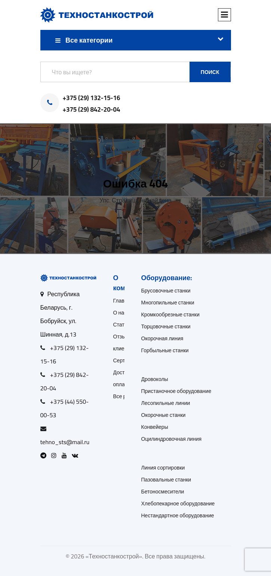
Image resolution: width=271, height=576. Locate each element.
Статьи (121, 324)
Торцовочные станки (166, 326)
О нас (120, 313)
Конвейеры (154, 427)
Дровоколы (154, 379)
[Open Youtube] (66, 455)
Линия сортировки (163, 468)
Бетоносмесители (162, 491)
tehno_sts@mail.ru (65, 442)
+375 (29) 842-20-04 (91, 110)
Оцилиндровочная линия (171, 439)
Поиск (210, 72)
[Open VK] (77, 455)
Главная (123, 301)
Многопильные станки (167, 302)
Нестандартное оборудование (177, 515)
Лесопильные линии (165, 403)
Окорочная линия (162, 338)
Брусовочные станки (166, 290)
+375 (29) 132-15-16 (91, 98)
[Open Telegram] (45, 455)
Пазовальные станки (166, 479)
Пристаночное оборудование (176, 391)
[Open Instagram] (55, 455)
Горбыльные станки (165, 350)
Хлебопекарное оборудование (178, 503)
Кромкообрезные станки (170, 314)
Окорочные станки (163, 415)
